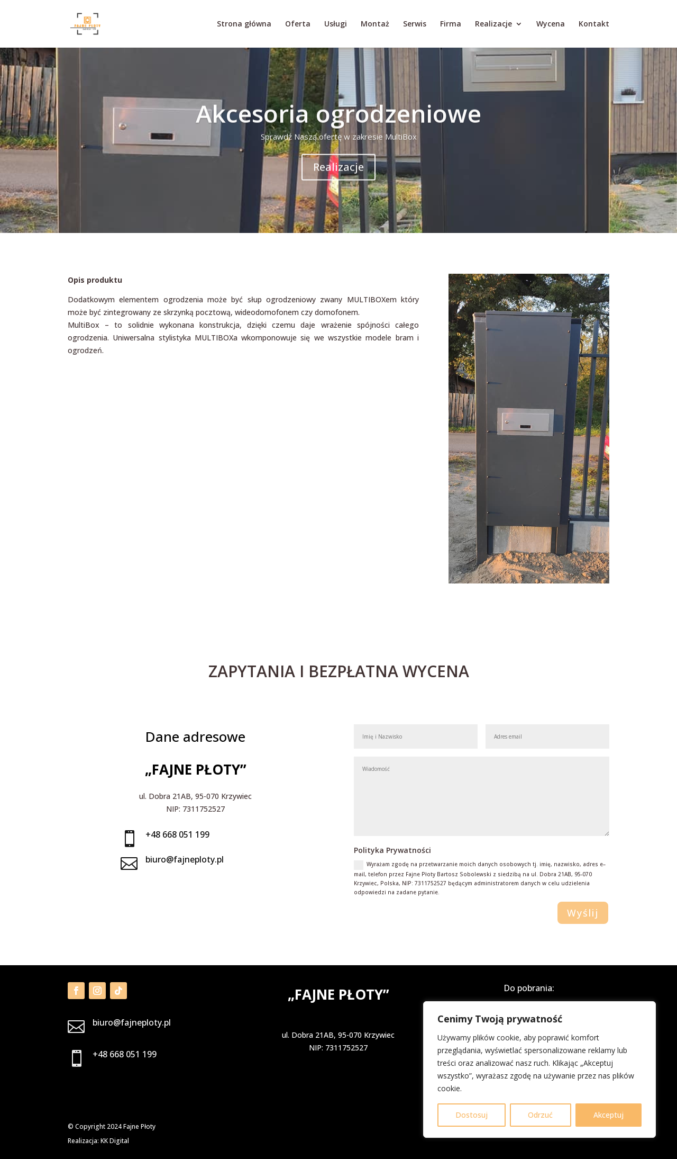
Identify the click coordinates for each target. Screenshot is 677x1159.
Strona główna (244, 24)
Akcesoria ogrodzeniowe (338, 127)
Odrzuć (540, 1115)
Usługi (335, 24)
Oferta (297, 24)
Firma (450, 24)
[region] (539, 1069)
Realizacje (493, 24)
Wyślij (583, 912)
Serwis (414, 24)
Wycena (550, 24)
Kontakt (594, 24)
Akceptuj (608, 1115)
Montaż (375, 24)
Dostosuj (471, 1115)
